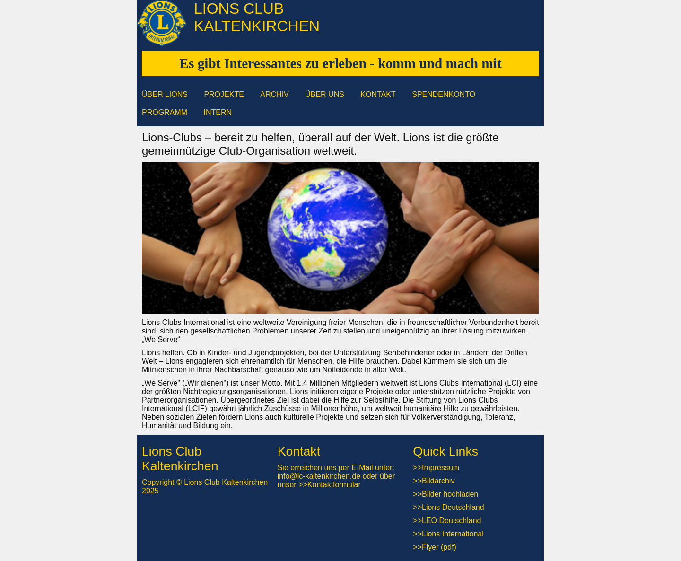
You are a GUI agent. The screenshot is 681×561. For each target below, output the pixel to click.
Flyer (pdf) (439, 547)
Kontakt (377, 94)
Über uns (324, 94)
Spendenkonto (443, 94)
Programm (164, 112)
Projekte (224, 94)
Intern (217, 112)
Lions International (453, 534)
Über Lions (165, 94)
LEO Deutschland (451, 521)
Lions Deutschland (453, 507)
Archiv (274, 94)
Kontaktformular (334, 485)
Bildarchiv (438, 481)
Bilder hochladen (450, 494)
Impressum (440, 468)
